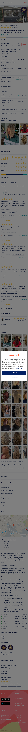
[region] (14, 366)
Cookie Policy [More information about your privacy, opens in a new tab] (19, 368)
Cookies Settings (14, 377)
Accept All (14, 372)
